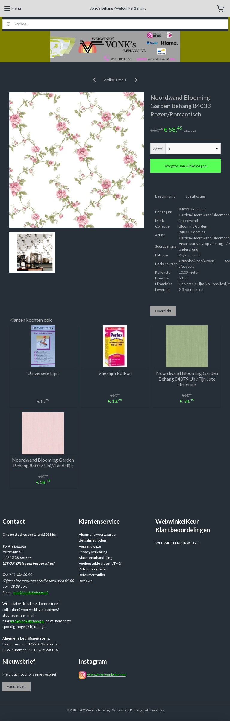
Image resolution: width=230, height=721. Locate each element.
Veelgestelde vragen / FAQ (100, 563)
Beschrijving (165, 196)
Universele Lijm (43, 373)
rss (161, 710)
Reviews (85, 580)
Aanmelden (16, 686)
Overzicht (163, 311)
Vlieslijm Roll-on (115, 373)
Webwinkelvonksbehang (106, 674)
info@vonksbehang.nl (31, 592)
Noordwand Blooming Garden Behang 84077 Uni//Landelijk (43, 462)
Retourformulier (92, 574)
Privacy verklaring (93, 552)
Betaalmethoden (92, 540)
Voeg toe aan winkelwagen (186, 166)
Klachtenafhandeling (95, 557)
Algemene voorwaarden (98, 534)
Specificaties (196, 196)
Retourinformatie (93, 569)
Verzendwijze (90, 546)
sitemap (150, 710)
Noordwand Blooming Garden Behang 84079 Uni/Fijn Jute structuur (187, 378)
